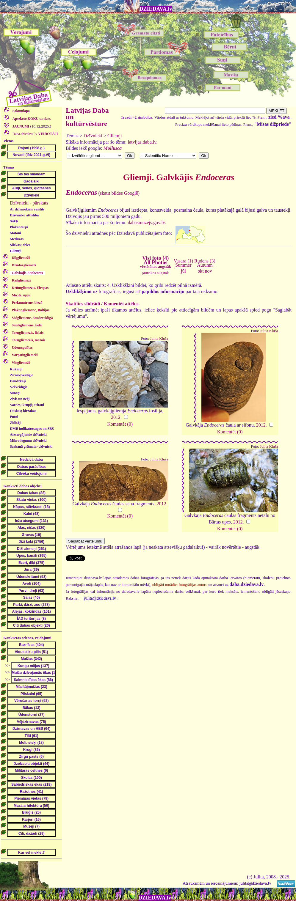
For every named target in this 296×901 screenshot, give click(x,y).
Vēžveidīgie (18, 387)
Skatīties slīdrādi (83, 303)
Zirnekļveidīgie (21, 375)
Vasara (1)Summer (183, 263)
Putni (14, 417)
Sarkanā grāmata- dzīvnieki (31, 446)
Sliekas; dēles (20, 245)
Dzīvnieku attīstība (24, 215)
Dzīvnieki (93, 135)
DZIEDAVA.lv (156, 9)
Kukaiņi (16, 369)
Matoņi (15, 233)
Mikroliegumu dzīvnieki (28, 440)
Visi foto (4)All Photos (155, 262)
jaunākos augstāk (155, 273)
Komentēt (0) (120, 424)
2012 (115, 417)
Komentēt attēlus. (122, 303)
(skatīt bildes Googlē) (103, 193)
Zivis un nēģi (19, 399)
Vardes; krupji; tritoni (27, 405)
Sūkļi (14, 221)
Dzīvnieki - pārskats (29, 202)
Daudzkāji (18, 381)
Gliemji (15, 251)
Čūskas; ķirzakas (23, 411)
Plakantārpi (19, 227)
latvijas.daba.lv (142, 141)
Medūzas (17, 239)
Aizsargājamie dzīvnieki (28, 435)
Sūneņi (15, 393)
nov (208, 270)
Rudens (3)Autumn (204, 263)
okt (200, 270)
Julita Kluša (159, 339)
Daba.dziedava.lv (35, 134)
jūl (183, 270)
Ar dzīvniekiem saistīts (27, 209)
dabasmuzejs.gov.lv (146, 222)
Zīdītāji (15, 423)
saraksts (31, 119)
